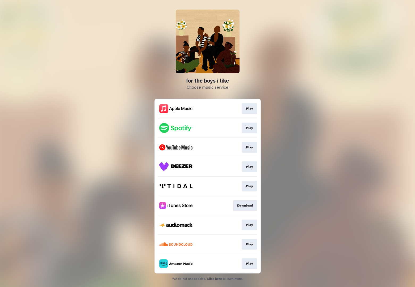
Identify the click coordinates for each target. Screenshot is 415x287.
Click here (214, 279)
